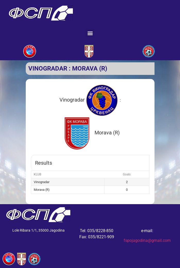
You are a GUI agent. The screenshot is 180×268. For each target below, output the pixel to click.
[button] (90, 33)
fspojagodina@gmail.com (147, 240)
